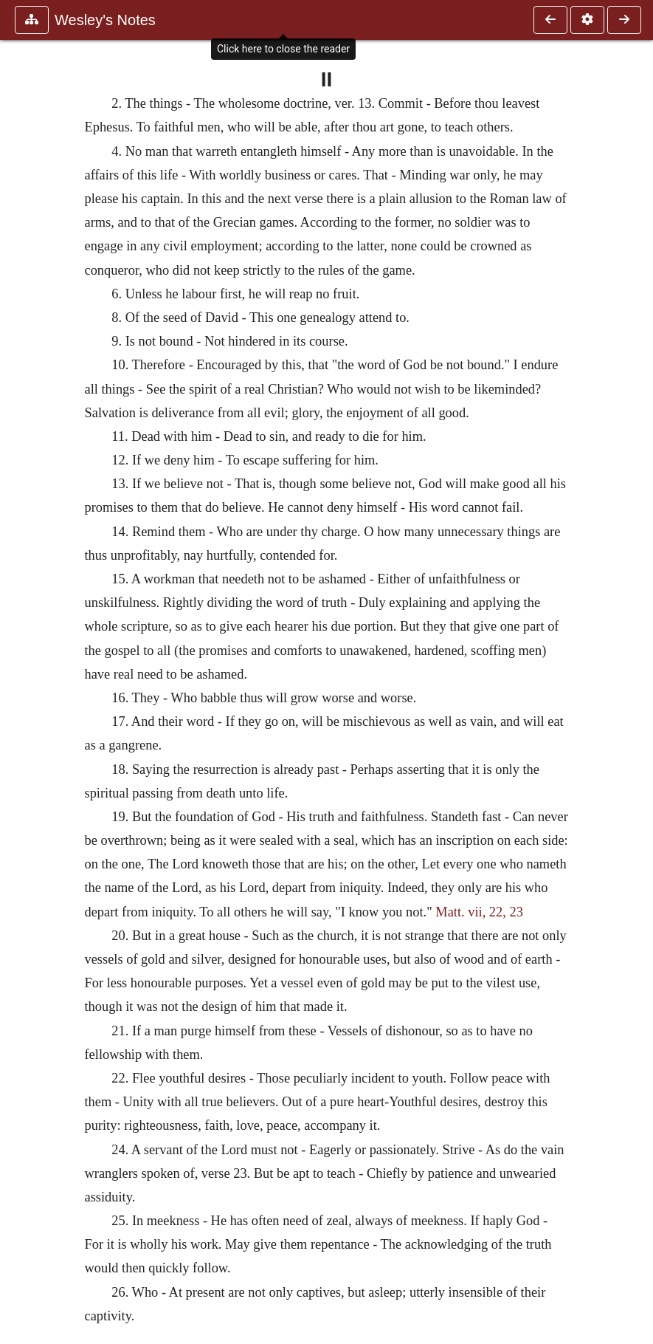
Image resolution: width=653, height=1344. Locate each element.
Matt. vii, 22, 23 (479, 912)
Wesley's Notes (105, 20)
